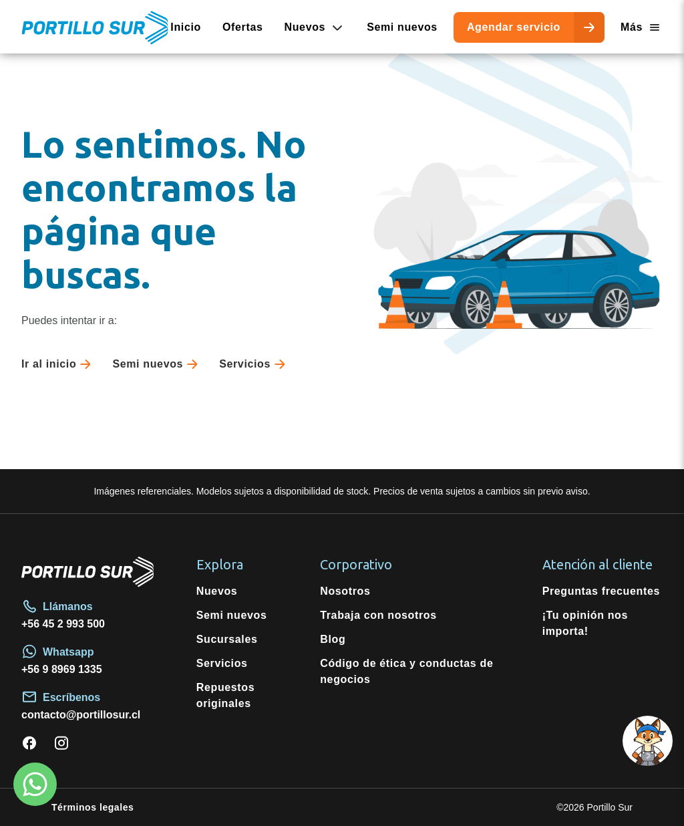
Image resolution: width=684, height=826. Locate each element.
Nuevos (217, 591)
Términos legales (92, 807)
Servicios (255, 364)
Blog (332, 639)
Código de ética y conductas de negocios (406, 671)
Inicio (185, 27)
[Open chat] (646, 788)
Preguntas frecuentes (601, 591)
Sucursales (227, 639)
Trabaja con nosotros (378, 615)
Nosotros (345, 591)
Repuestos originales (225, 695)
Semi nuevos (402, 27)
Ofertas (242, 27)
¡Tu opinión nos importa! (585, 623)
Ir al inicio (58, 364)
